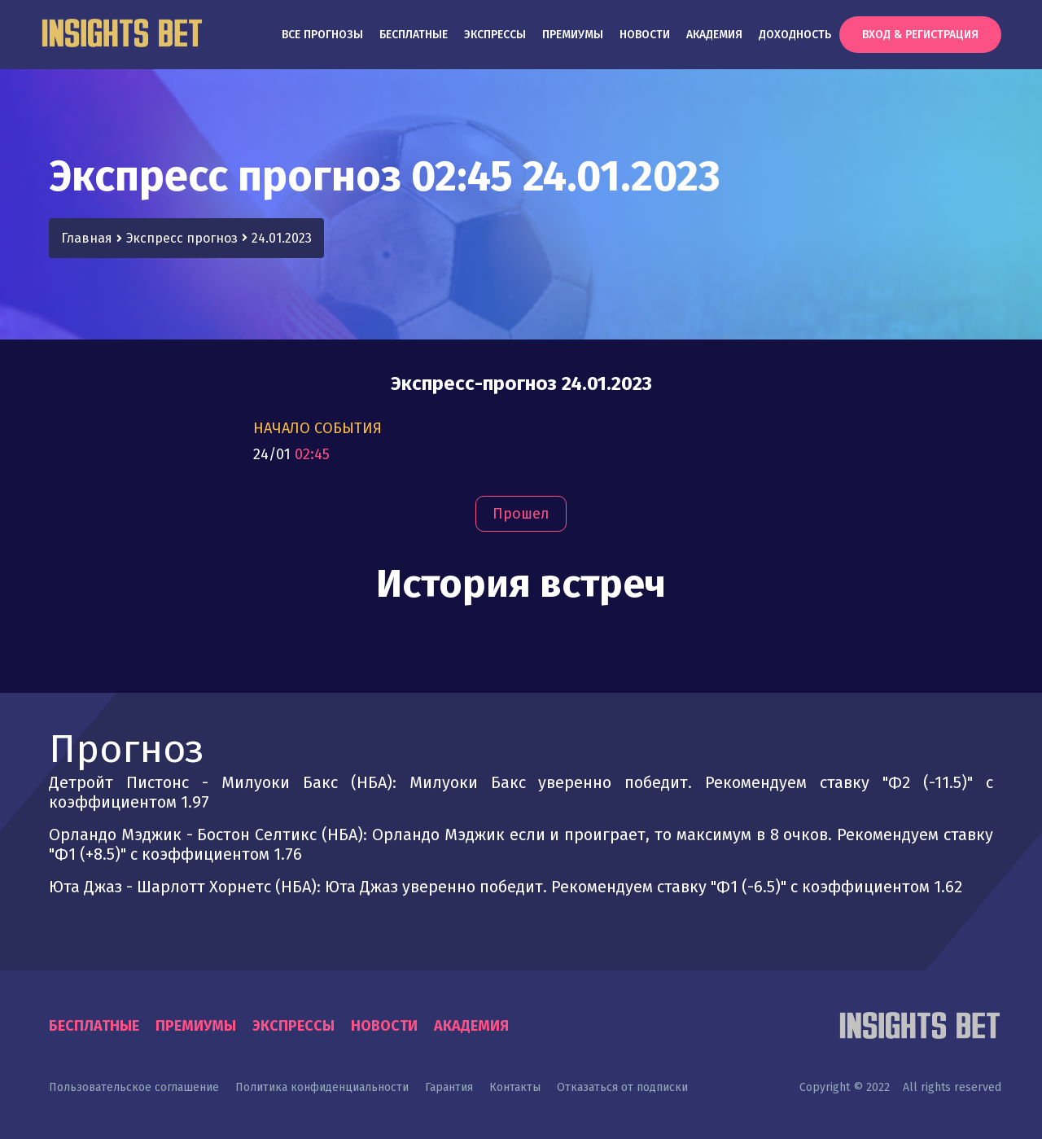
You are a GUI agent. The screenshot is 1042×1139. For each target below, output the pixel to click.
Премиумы (572, 35)
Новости (645, 35)
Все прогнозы (322, 35)
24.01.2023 (282, 238)
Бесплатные (413, 35)
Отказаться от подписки (622, 1087)
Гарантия (449, 1087)
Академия (714, 35)
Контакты (515, 1087)
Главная (86, 238)
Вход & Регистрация (920, 35)
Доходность (795, 35)
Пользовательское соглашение (134, 1087)
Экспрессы (495, 35)
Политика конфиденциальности (322, 1087)
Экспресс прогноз (182, 238)
